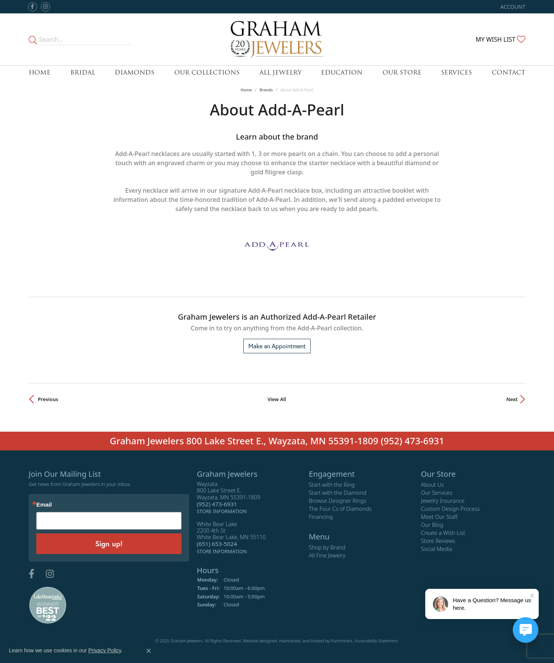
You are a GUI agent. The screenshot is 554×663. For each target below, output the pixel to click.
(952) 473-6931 (412, 440)
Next (512, 399)
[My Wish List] (500, 39)
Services (456, 72)
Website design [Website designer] (257, 641)
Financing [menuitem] (321, 516)
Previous (48, 399)
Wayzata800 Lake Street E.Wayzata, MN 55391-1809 (228, 498)
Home (39, 72)
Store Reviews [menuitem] (438, 540)
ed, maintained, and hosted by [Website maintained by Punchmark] (301, 641)
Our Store (401, 72)
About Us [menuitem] (432, 484)
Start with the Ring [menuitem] (332, 484)
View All (276, 399)
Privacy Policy (104, 650)
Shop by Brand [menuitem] (327, 547)
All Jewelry (280, 72)
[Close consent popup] (148, 650)
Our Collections (207, 72)
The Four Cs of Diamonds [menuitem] (340, 508)
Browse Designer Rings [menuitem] (337, 500)
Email (44, 504)
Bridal (82, 72)
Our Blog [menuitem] (432, 524)
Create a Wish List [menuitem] (443, 532)
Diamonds (134, 72)
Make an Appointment (277, 346)
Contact (508, 72)
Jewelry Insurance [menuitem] (443, 500)
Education (342, 72)
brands (266, 90)
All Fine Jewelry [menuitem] (327, 555)
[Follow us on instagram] (45, 6)
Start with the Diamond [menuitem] (337, 492)
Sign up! (109, 543)
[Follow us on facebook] (32, 6)
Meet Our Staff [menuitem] (439, 516)
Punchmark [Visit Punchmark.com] (341, 641)
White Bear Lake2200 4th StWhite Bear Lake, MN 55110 (231, 537)
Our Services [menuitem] (436, 492)
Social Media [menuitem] (436, 548)
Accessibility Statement (376, 641)
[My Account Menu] (513, 6)
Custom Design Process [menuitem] (450, 508)
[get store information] (222, 511)
